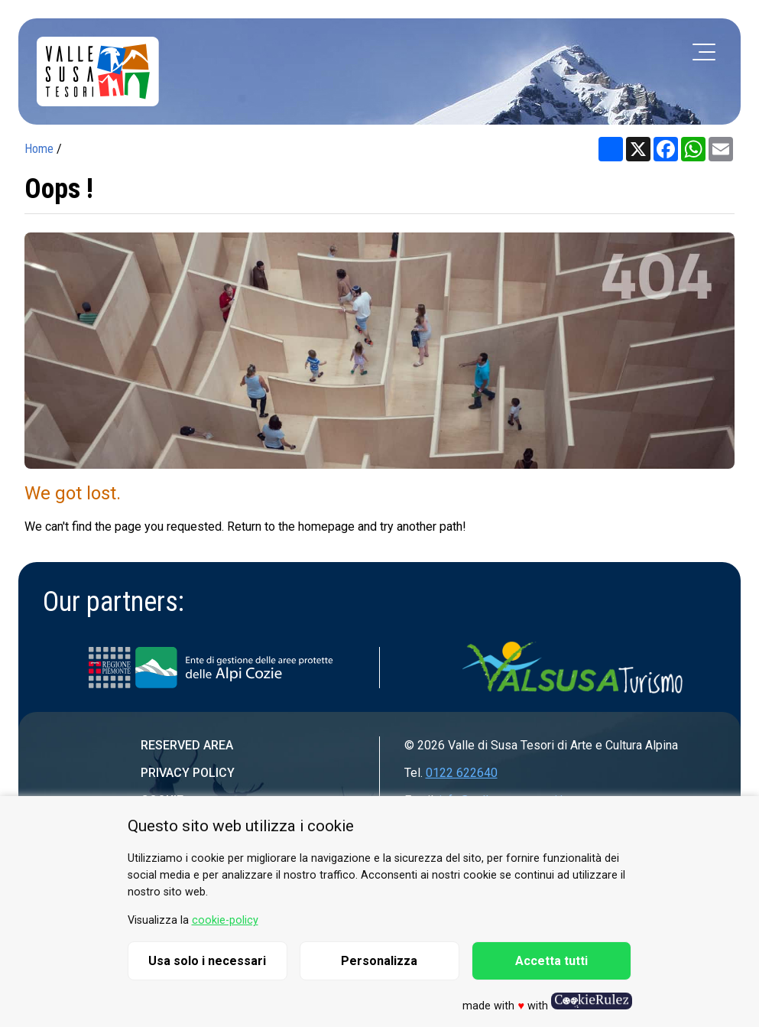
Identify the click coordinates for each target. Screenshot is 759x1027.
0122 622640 (462, 772)
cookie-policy (225, 920)
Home (39, 148)
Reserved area (187, 745)
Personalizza (379, 961)
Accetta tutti (551, 961)
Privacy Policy (188, 772)
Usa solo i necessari (207, 961)
